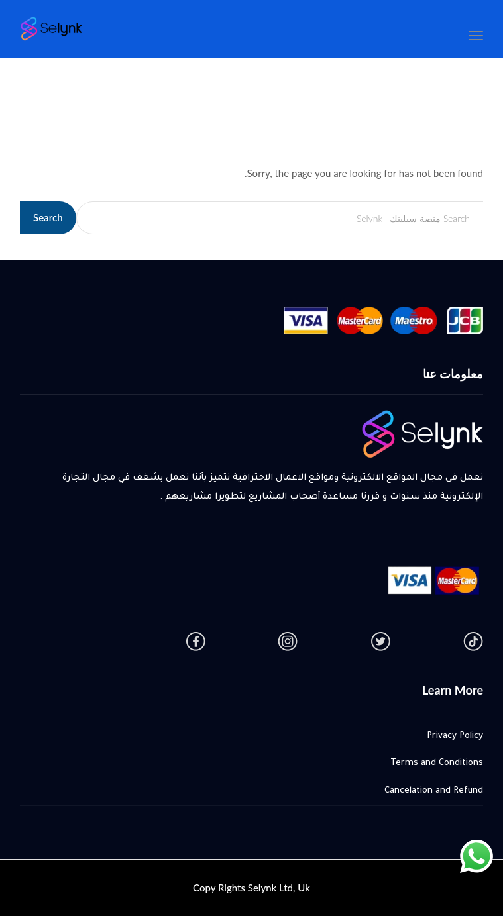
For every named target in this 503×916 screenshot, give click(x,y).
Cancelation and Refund (433, 791)
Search (48, 217)
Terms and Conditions (436, 763)
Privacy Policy (455, 736)
